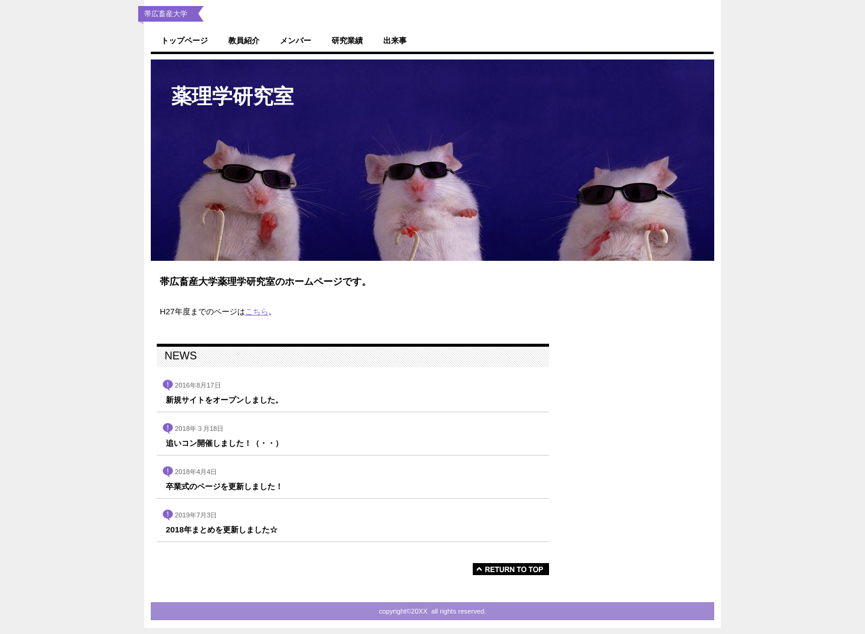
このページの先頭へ (511, 569)
